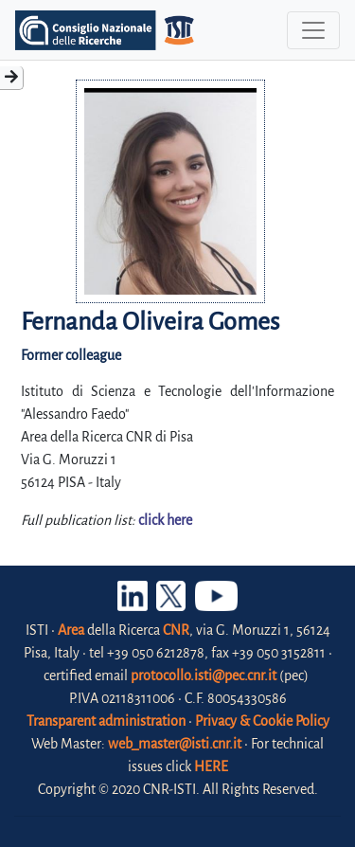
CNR (176, 630)
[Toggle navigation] (313, 30)
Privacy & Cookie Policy (262, 721)
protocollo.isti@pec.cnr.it (203, 675)
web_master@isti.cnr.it (174, 743)
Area (71, 630)
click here (165, 520)
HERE (211, 766)
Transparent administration (106, 721)
